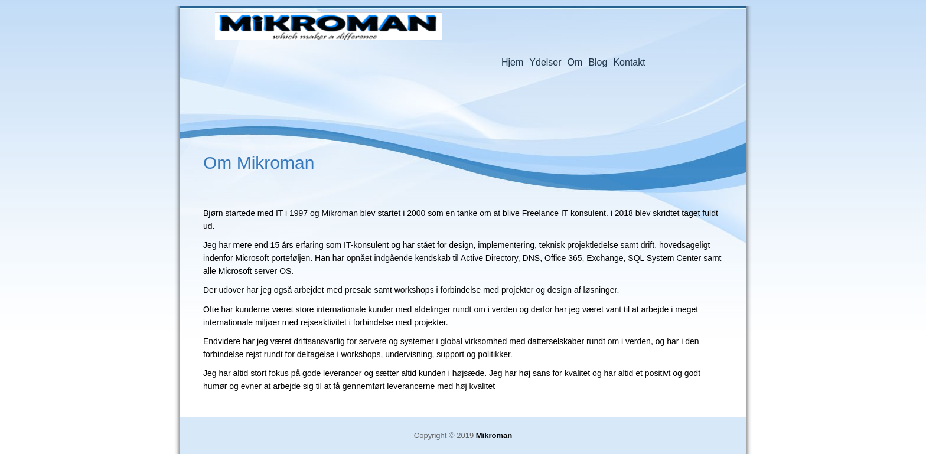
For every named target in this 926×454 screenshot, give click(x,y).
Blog (597, 62)
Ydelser (545, 62)
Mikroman (328, 28)
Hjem (512, 62)
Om (575, 62)
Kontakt (629, 62)
